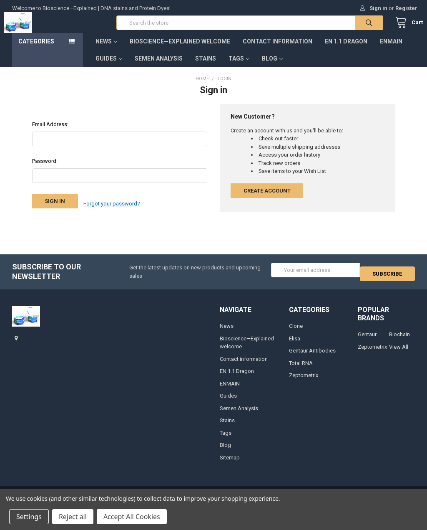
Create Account (267, 199)
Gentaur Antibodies (312, 357)
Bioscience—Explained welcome (180, 49)
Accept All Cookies (131, 516)
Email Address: (50, 132)
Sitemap (230, 464)
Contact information (277, 49)
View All (398, 353)
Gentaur (367, 341)
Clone (296, 333)
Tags (239, 66)
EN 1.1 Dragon (346, 49)
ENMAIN (391, 49)
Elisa (294, 345)
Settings (29, 516)
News (106, 49)
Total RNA (301, 369)
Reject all (73, 516)
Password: (45, 169)
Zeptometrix (303, 382)
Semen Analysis (159, 66)
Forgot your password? (111, 209)
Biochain (399, 341)
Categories (36, 49)
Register (406, 8)
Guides (108, 66)
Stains (205, 66)
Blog (272, 66)
